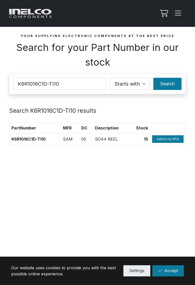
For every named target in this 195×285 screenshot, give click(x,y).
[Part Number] (59, 84)
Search (167, 83)
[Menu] (178, 13)
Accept (168, 270)
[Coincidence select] (129, 84)
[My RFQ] (163, 13)
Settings (136, 270)
